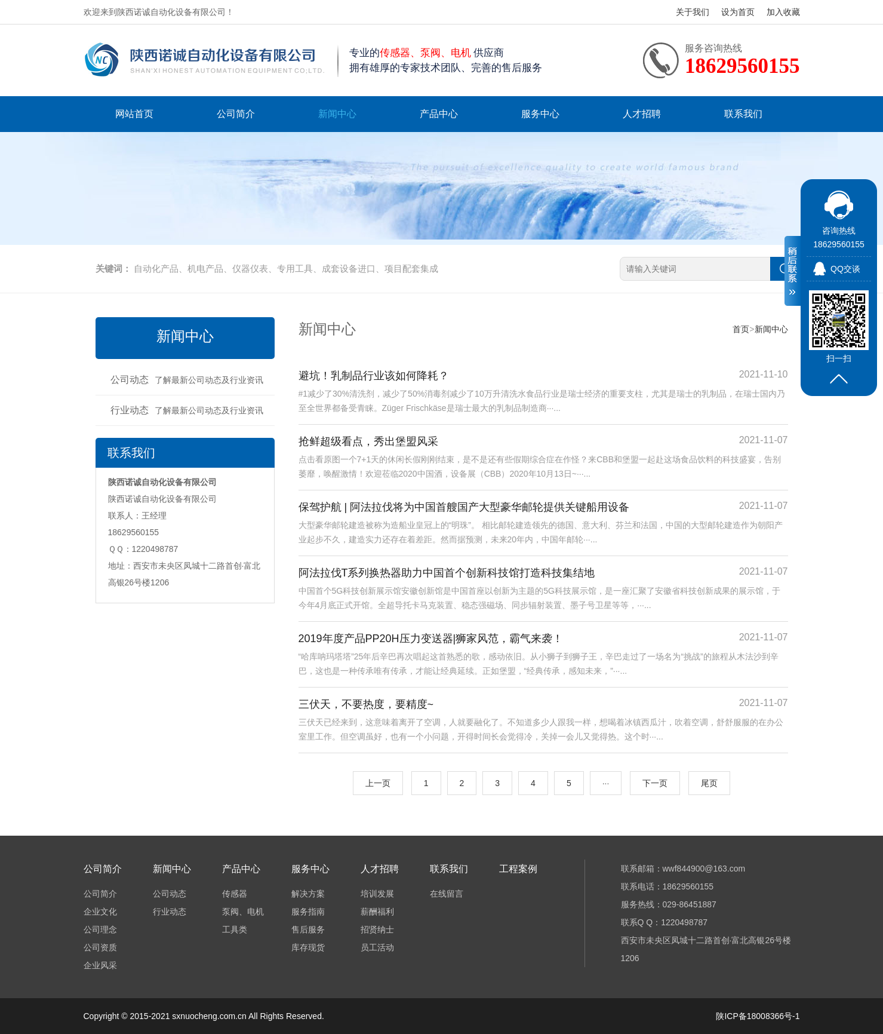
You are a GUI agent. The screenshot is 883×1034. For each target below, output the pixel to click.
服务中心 (540, 114)
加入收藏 (783, 12)
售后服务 (308, 929)
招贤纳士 (377, 929)
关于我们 (692, 12)
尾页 (709, 783)
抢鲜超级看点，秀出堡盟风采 (368, 441)
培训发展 (377, 893)
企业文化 (100, 911)
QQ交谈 (845, 269)
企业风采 (100, 965)
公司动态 (186, 380)
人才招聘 (642, 114)
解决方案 (308, 893)
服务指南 (308, 911)
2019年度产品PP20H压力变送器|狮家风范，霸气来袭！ (431, 639)
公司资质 (100, 947)
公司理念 (100, 929)
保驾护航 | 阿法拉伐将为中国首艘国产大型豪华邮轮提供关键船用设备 (464, 507)
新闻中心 (337, 114)
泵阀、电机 (243, 911)
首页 (741, 329)
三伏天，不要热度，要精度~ (366, 704)
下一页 (654, 783)
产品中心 (439, 114)
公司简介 (236, 114)
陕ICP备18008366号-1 (757, 1016)
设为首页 (738, 12)
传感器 (234, 893)
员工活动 (377, 947)
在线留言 (446, 893)
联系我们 (743, 114)
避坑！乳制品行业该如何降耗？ (374, 376)
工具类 (234, 929)
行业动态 (186, 410)
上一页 (377, 783)
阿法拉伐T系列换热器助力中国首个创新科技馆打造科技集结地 (447, 573)
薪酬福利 (377, 911)
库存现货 (308, 947)
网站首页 (134, 114)
